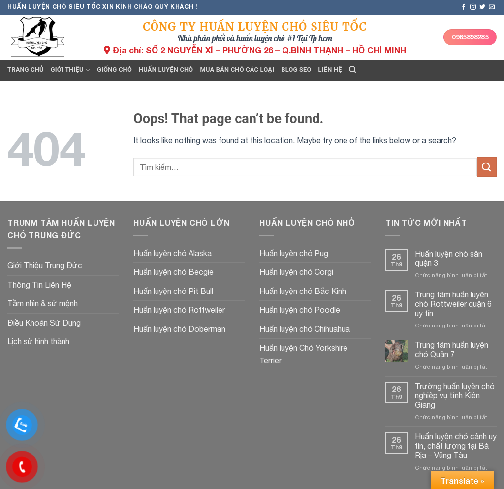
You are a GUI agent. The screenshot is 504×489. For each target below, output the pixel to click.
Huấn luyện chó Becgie (173, 271)
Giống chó (114, 69)
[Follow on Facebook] (464, 7)
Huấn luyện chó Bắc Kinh (302, 291)
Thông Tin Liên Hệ (39, 284)
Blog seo (296, 69)
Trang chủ (25, 69)
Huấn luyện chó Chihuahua (304, 329)
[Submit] (487, 166)
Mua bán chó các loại (237, 69)
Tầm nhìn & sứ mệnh (42, 303)
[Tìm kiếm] (352, 70)
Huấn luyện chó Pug (293, 253)
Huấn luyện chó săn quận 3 (448, 258)
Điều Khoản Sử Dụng (44, 322)
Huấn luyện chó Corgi (296, 271)
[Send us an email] (492, 7)
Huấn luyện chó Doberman (179, 329)
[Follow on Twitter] (482, 7)
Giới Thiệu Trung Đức (44, 265)
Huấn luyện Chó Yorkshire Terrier (303, 354)
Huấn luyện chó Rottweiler (179, 309)
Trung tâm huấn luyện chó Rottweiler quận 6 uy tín (453, 304)
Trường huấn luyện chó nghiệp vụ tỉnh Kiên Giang (455, 395)
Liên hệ (330, 69)
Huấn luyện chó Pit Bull (173, 291)
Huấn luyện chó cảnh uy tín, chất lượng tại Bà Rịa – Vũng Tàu (456, 445)
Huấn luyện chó (166, 69)
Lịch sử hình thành (38, 341)
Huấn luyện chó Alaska (172, 253)
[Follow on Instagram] (473, 7)
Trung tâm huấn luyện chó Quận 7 (451, 349)
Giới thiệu (70, 70)
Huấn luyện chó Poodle (299, 309)
